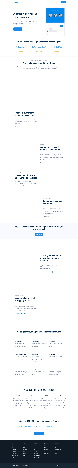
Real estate (36, 453)
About (56, 445)
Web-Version (56, 272)
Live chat (14, 449)
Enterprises (25, 449)
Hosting (35, 451)
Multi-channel (14, 453)
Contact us (57, 447)
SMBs (24, 447)
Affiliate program (58, 449)
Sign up (63, 2)
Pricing (47, 2)
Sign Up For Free (39, 433)
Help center (46, 447)
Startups (24, 445)
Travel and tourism (37, 455)
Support (24, 453)
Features (40, 2)
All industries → (37, 457)
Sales (24, 451)
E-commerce (36, 447)
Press (56, 453)
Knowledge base (15, 455)
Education (35, 449)
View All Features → (39, 379)
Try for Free (18, 29)
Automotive (36, 445)
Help (52, 2)
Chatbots (14, 451)
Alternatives (46, 453)
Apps (13, 457)
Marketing (25, 455)
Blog (45, 445)
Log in (56, 2)
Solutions (33, 2)
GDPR (56, 451)
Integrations (19, 313)
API (25, 313)
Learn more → (18, 126)
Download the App (45, 272)
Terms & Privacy (26, 465)
